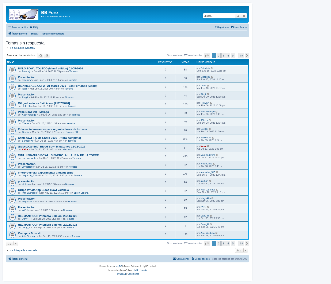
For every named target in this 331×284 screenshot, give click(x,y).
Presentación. (27, 163)
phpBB (119, 266)
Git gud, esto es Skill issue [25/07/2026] (44, 103)
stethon (26, 184)
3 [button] (223, 55)
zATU (25, 210)
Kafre (25, 149)
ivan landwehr (29, 158)
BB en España (81, 193)
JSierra (25, 123)
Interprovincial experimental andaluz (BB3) (46, 172)
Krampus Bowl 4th (30, 233)
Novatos (73, 80)
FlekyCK (26, 106)
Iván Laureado (29, 193)
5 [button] (233, 55)
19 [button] (241, 55)
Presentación (26, 77)
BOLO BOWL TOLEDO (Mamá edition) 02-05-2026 (50, 68)
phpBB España (140, 270)
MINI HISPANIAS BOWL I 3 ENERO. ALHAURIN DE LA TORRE (58, 155)
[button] (207, 55)
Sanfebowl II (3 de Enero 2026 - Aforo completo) (49, 137)
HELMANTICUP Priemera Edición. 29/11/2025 (47, 216)
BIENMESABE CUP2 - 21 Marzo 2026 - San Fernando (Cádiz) (57, 85)
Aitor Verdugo (29, 114)
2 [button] (218, 55)
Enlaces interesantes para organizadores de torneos (52, 129)
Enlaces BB (72, 132)
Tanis (24, 88)
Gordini (25, 132)
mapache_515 (29, 175)
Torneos (73, 71)
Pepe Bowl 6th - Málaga (33, 111)
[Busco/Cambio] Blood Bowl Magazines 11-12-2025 (51, 146)
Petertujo (26, 71)
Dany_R (26, 219)
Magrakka (27, 201)
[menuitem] (33, 27)
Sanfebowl (27, 140)
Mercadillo (68, 149)
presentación (26, 181)
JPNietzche (28, 166)
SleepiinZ (27, 80)
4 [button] (228, 55)
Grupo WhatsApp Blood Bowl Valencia (43, 190)
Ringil (25, 97)
